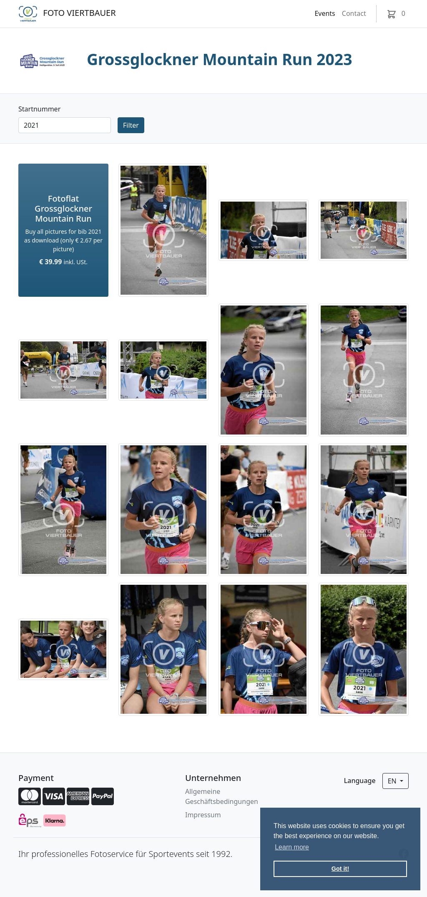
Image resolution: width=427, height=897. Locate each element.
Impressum (203, 814)
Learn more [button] (292, 847)
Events (324, 13)
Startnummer (39, 109)
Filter (131, 125)
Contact (354, 13)
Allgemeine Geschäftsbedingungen (221, 796)
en (393, 781)
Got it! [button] (340, 868)
